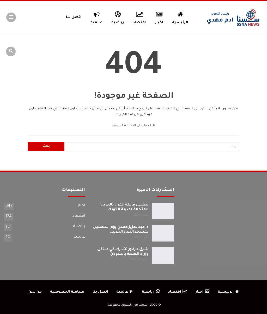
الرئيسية (180, 17)
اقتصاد (139, 17)
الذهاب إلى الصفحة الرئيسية (133, 126)
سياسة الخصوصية (67, 292)
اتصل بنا (73, 17)
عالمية (96, 17)
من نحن (35, 292)
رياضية (117, 17)
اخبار (159, 17)
